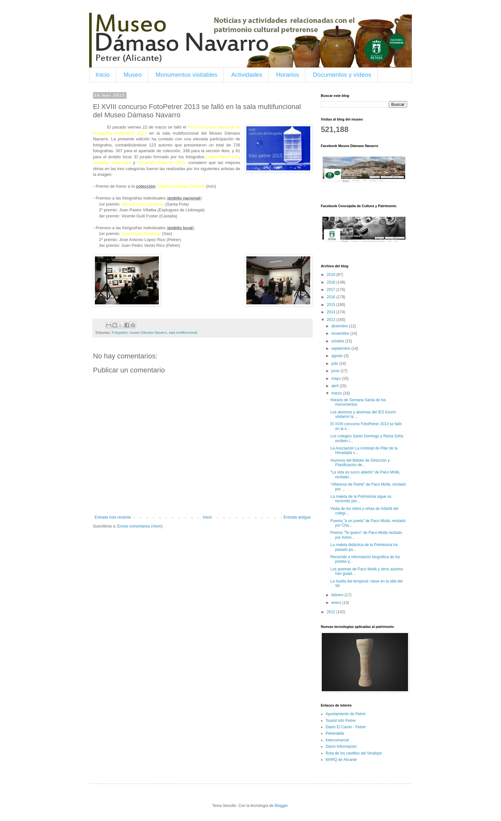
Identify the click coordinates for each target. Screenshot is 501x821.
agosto (337, 356)
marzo (337, 393)
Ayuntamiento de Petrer (346, 714)
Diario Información (341, 746)
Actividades (246, 74)
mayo (336, 378)
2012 (331, 612)
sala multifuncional (183, 332)
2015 (331, 304)
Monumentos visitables (186, 74)
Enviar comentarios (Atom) (140, 526)
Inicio (103, 74)
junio (336, 371)
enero (336, 602)
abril (335, 386)
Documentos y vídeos (342, 74)
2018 (331, 282)
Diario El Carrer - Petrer (346, 727)
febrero (337, 595)
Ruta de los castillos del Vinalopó (354, 753)
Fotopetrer (119, 332)
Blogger (281, 805)
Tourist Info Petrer (341, 720)
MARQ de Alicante (341, 759)
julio (335, 363)
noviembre (340, 333)
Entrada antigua (297, 517)
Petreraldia (335, 733)
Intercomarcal (337, 740)
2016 (331, 297)
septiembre (341, 348)
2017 (331, 289)
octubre (338, 341)
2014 (331, 312)
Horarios (287, 74)
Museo (133, 74)
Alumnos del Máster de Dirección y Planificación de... (359, 462)
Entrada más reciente (113, 517)
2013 (331, 319)
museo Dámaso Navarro (148, 332)
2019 (331, 274)
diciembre (340, 326)
